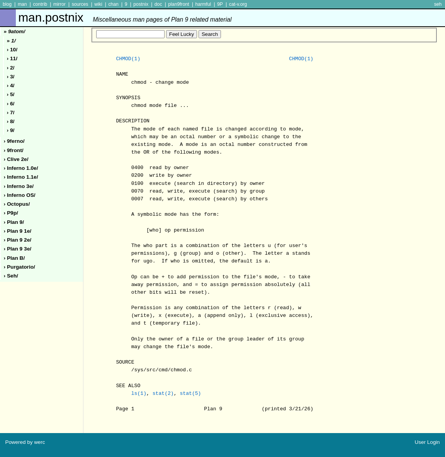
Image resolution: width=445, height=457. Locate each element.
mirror (59, 4)
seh (438, 4)
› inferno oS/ (20, 195)
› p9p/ (11, 213)
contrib (40, 4)
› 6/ (11, 104)
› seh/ (11, 276)
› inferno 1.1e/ (21, 177)
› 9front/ (14, 150)
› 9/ (11, 130)
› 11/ (12, 58)
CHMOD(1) (128, 59)
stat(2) (163, 393)
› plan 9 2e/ (18, 240)
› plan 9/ (14, 222)
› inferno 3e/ (19, 186)
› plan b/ (14, 258)
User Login (427, 442)
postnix (140, 4)
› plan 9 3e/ (18, 249)
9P (220, 4)
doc (158, 4)
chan (113, 4)
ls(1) (138, 393)
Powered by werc (25, 442)
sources (80, 4)
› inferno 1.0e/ (21, 168)
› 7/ (11, 112)
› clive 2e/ (16, 159)
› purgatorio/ (19, 267)
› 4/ (11, 85)
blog (7, 4)
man (22, 4)
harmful (203, 4)
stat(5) (190, 393)
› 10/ (12, 49)
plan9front (178, 4)
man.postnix (124, 17)
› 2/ (11, 68)
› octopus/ (17, 204)
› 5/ (11, 94)
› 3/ (11, 77)
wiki (98, 4)
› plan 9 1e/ (18, 231)
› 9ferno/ (14, 141)
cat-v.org (238, 4)
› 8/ (11, 121)
